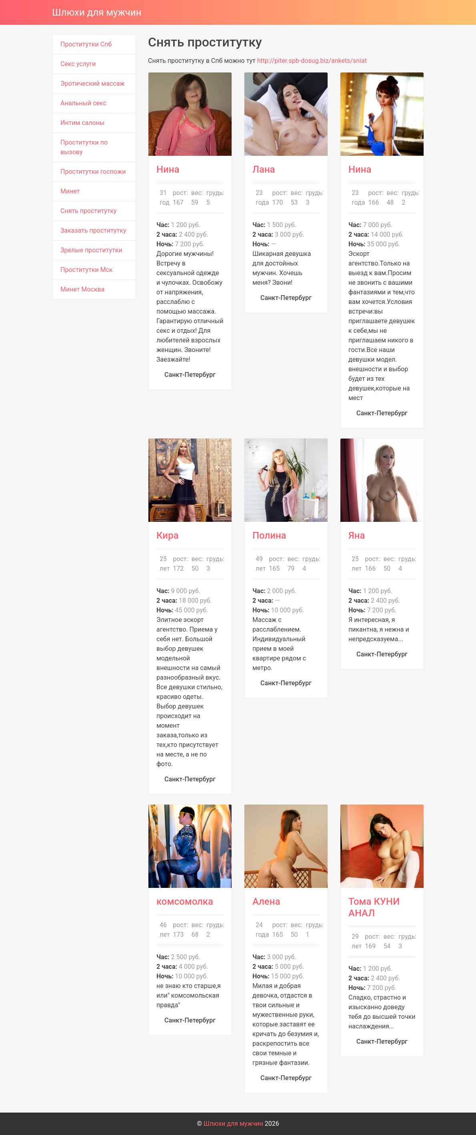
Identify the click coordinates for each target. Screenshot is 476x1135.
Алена (266, 901)
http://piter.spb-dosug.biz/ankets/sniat (312, 60)
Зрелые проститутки (91, 250)
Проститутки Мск (86, 270)
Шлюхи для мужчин (97, 12)
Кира (167, 535)
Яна (356, 535)
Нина (167, 169)
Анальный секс (83, 103)
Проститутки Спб (86, 44)
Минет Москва (82, 289)
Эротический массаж (92, 83)
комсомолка (184, 901)
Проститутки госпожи (93, 171)
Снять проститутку (88, 211)
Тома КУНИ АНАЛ (374, 907)
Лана (263, 169)
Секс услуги (78, 64)
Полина (269, 535)
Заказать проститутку (93, 230)
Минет (70, 191)
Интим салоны (82, 123)
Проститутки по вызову (84, 147)
